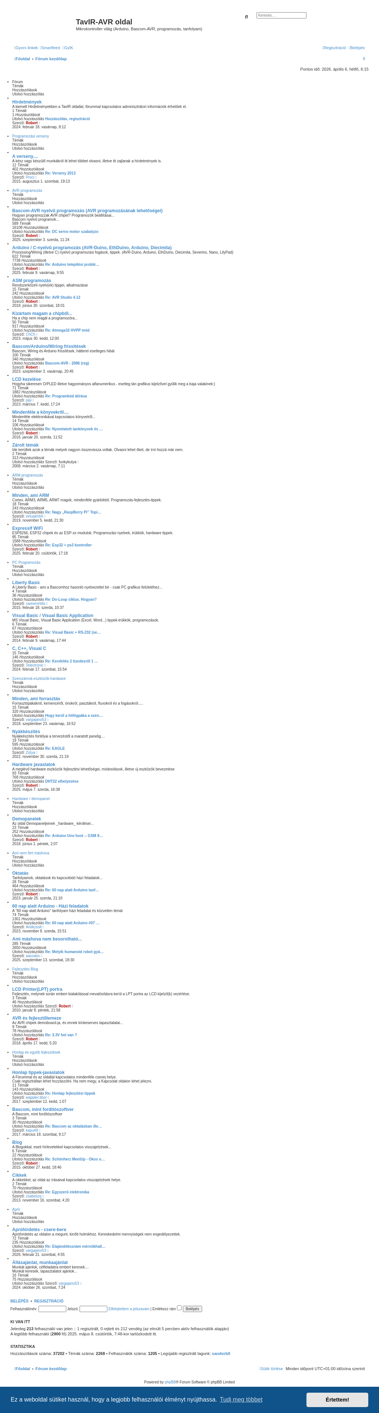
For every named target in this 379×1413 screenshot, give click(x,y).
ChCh (31, 334)
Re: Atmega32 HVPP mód (67, 330)
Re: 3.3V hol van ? (61, 1035)
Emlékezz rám (167, 1309)
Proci (30, 177)
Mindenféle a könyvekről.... (40, 412)
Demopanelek (26, 818)
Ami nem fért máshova (30, 853)
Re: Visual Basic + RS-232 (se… (73, 632)
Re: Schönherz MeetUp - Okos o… (75, 1159)
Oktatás (20, 873)
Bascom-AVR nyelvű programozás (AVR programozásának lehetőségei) (87, 210)
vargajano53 (36, 720)
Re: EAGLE (55, 748)
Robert (32, 123)
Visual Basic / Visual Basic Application (52, 615)
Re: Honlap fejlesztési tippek (70, 1093)
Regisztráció (48, 1301)
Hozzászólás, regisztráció (67, 119)
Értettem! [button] (337, 1400)
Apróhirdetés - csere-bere (39, 1229)
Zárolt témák (25, 445)
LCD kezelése (26, 379)
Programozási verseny (30, 136)
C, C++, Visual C (29, 648)
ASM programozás (31, 280)
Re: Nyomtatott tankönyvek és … (74, 429)
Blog (17, 1142)
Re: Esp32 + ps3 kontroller (68, 545)
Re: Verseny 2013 (60, 173)
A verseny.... (25, 156)
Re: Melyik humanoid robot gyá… (74, 952)
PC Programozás (26, 562)
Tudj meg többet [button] (241, 1399)
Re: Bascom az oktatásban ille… (73, 1126)
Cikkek (19, 1175)
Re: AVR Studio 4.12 (62, 297)
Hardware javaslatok (33, 764)
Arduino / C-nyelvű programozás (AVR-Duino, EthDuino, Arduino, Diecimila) (92, 247)
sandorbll (221, 1353)
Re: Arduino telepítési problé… (72, 264)
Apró (16, 1209)
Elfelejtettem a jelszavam (129, 1309)
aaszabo (33, 956)
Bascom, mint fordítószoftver (43, 1109)
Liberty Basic (26, 582)
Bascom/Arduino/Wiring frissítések (49, 346)
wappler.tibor (36, 1097)
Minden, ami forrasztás (36, 698)
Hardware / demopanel (31, 799)
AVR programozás (27, 191)
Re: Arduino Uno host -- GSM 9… (74, 836)
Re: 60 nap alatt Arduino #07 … (72, 923)
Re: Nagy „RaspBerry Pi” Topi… (73, 512)
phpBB (170, 1382)
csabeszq (33, 1196)
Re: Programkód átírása (66, 396)
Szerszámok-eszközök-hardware (39, 679)
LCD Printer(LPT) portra (37, 989)
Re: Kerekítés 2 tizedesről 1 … (71, 661)
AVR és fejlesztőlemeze (36, 1018)
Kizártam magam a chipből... (42, 313)
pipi (29, 400)
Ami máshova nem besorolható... (47, 939)
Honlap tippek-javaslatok (38, 1072)
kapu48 (32, 1130)
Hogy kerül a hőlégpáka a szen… (74, 716)
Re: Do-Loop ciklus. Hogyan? (71, 599)
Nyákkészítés (26, 731)
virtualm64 (34, 516)
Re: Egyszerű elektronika (67, 1192)
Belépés (19, 1301)
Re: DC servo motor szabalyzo (71, 232)
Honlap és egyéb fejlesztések (36, 1052)
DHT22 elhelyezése (61, 781)
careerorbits (36, 604)
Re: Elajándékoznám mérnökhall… (75, 1246)
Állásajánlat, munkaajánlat (40, 1262)
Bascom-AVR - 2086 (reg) (67, 363)
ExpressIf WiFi (27, 528)
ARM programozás (27, 475)
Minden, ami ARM (30, 495)
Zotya (30, 752)
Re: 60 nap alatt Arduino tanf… (72, 890)
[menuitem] (50, 47)
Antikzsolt (34, 927)
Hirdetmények (26, 102)
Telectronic (35, 665)
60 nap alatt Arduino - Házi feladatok (50, 906)
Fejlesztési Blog (25, 969)
